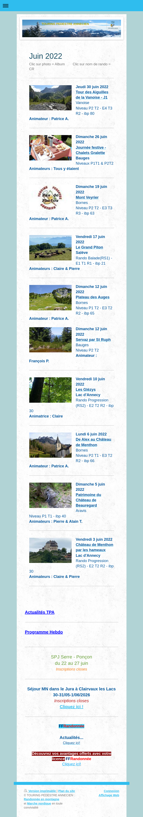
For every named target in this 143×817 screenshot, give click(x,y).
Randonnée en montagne (41, 799)
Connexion (111, 791)
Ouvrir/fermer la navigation (71, 5)
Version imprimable (40, 791)
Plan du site (66, 791)
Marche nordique (39, 803)
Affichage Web (109, 795)
